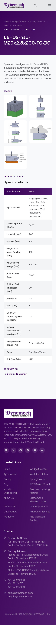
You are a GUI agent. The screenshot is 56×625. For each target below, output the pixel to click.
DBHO (6, 25)
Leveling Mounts (39, 506)
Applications (10, 474)
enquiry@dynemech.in (20, 596)
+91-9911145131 (16, 583)
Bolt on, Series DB (37, 21)
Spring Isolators (38, 479)
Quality (7, 479)
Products (9, 516)
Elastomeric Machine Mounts (39, 499)
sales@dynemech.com (20, 592)
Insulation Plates (39, 474)
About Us (9, 497)
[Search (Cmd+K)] (35, 5)
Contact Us (10, 506)
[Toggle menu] (49, 5)
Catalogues (10, 511)
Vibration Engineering (10, 491)
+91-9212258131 (16, 587)
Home (6, 21)
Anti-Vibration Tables (37, 518)
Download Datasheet (15, 373)
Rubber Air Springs (40, 511)
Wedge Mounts (19, 21)
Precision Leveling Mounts (40, 491)
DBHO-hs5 (17, 25)
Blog (6, 484)
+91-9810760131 (16, 579)
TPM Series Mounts (40, 484)
